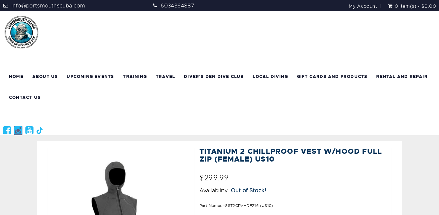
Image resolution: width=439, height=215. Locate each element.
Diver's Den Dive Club (214, 76)
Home (16, 76)
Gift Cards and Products (332, 76)
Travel (165, 76)
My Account (363, 6)
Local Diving (270, 76)
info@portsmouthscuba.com (48, 5)
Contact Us (25, 97)
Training (135, 76)
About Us (45, 76)
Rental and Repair (401, 76)
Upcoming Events (90, 76)
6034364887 (177, 5)
